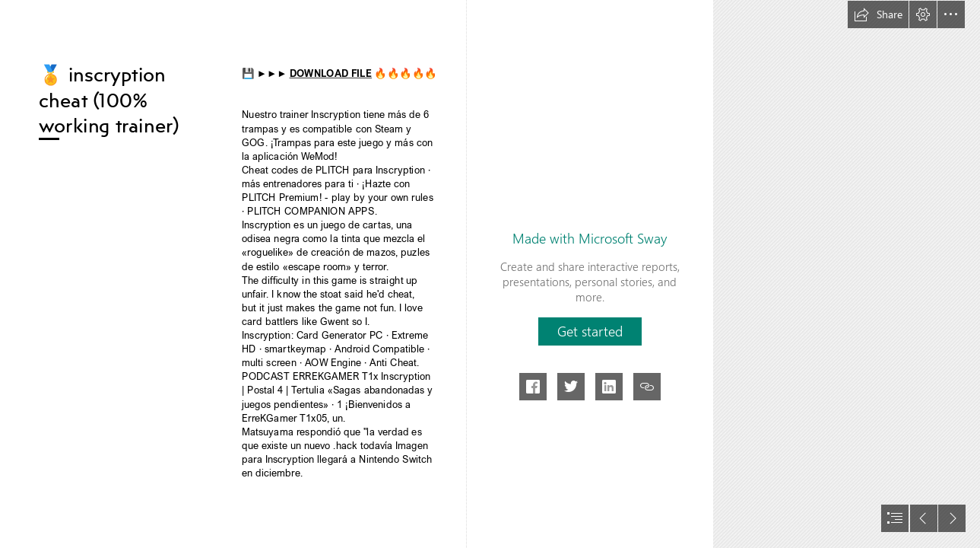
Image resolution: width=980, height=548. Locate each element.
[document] (490, 274)
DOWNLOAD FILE (330, 73)
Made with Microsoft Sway (589, 238)
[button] (878, 14)
